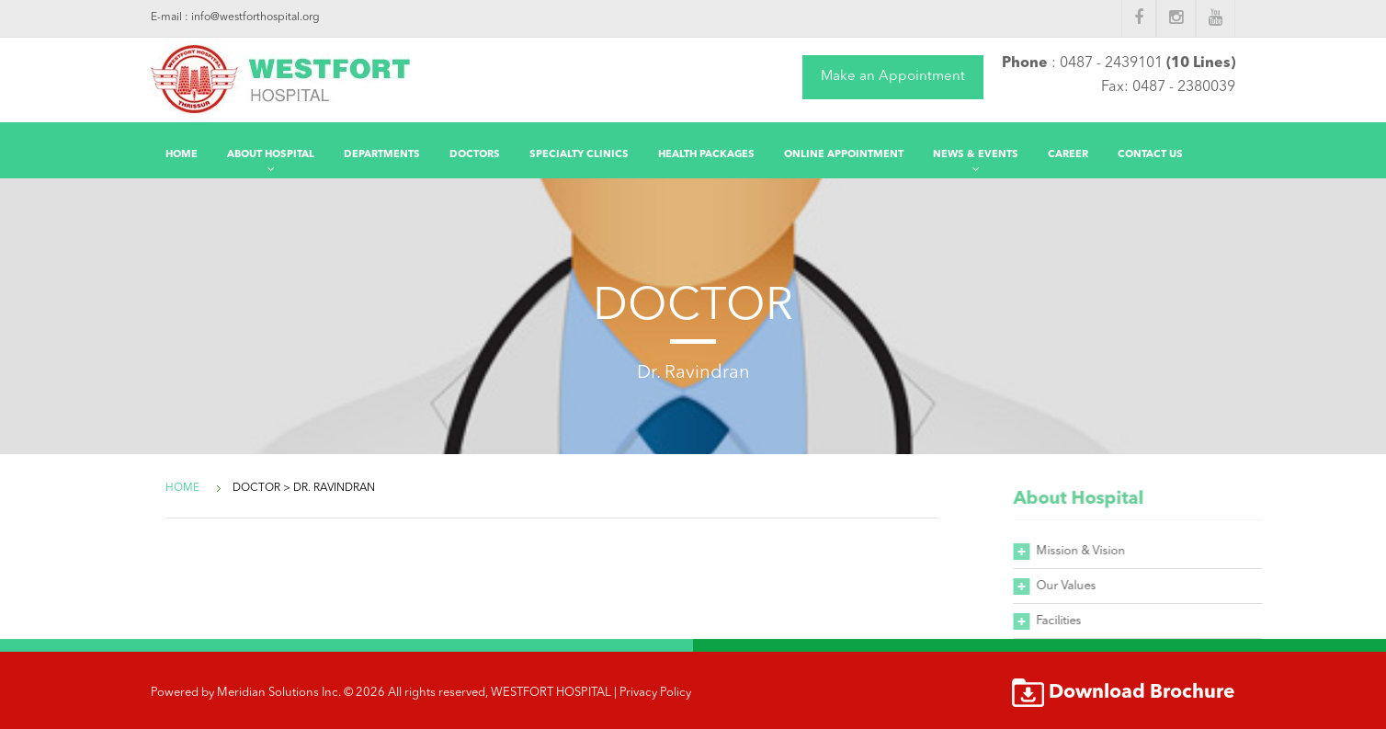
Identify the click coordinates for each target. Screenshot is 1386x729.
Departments (382, 155)
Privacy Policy (655, 693)
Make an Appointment (893, 77)
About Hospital (270, 155)
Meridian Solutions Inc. (279, 693)
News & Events (975, 155)
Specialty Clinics (579, 155)
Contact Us (1150, 155)
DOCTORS (474, 155)
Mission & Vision (1089, 551)
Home (181, 155)
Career (1068, 155)
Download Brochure (1142, 692)
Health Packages (706, 155)
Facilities (1067, 621)
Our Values (1075, 586)
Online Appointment (843, 155)
